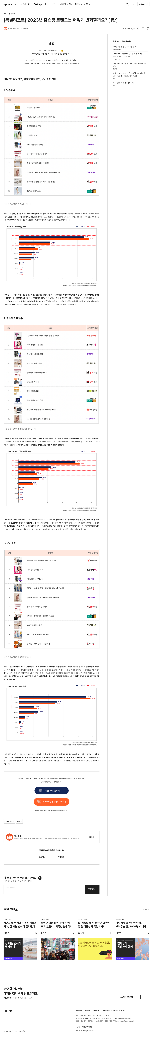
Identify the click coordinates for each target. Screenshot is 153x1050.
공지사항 (87, 1010)
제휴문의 (96, 1010)
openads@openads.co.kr (126, 1021)
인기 (53, 4)
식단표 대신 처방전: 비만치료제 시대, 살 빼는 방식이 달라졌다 (20, 924)
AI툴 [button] (86, 4)
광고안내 (123, 1010)
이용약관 (78, 1027)
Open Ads (10, 4)
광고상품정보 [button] (74, 4)
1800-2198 (108, 1021)
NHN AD (8, 1010)
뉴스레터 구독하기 (129, 997)
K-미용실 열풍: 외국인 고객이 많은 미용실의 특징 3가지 (94, 924)
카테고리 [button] (25, 4)
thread (14, 1031)
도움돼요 (42, 857)
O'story (38, 4)
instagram (7, 1031)
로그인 (133, 4)
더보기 (146, 910)
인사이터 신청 (143, 4)
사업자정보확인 (100, 1018)
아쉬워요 (61, 857)
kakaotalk (22, 1031)
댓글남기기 (92, 889)
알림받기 (91, 837)
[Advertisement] (130, 125)
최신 (47, 4)
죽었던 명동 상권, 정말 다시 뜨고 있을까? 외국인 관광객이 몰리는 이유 (56, 925)
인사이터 (62, 4)
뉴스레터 (115, 1010)
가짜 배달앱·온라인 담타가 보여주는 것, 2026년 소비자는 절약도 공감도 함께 (132, 925)
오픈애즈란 (79, 1010)
